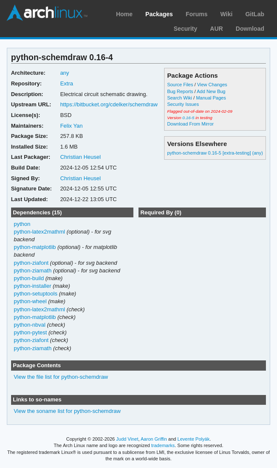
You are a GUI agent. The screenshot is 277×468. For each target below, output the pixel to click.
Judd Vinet (127, 439)
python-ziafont (31, 263)
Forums (197, 14)
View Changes (212, 84)
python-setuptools (36, 293)
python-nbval (29, 325)
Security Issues (183, 104)
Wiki (226, 14)
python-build (29, 278)
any (64, 73)
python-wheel (30, 301)
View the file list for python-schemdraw (61, 377)
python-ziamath (33, 270)
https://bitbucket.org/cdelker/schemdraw (109, 104)
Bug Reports (180, 91)
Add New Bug (211, 91)
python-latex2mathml (39, 231)
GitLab (254, 14)
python (22, 224)
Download (250, 28)
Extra (66, 83)
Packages (159, 14)
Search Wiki (179, 97)
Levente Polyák (193, 439)
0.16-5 (188, 117)
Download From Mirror (190, 123)
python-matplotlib (35, 247)
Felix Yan (71, 126)
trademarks (163, 445)
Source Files (180, 84)
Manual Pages (211, 97)
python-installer (32, 286)
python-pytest (30, 332)
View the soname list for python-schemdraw (67, 411)
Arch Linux (46, 12)
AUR (216, 28)
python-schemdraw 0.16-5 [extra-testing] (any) (215, 152)
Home (124, 14)
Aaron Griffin (154, 439)
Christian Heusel (80, 157)
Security (185, 28)
